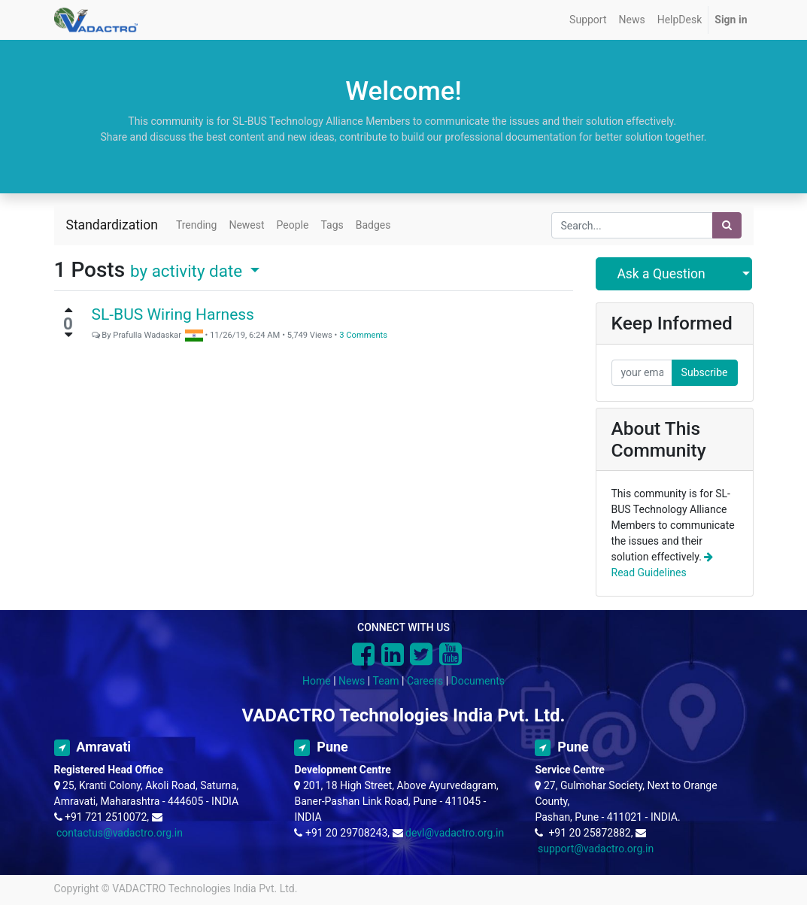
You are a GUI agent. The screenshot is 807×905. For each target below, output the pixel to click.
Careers (425, 681)
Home (316, 681)
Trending (196, 225)
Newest (246, 225)
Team (386, 681)
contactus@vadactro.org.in (119, 833)
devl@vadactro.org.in (454, 833)
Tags (331, 225)
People (293, 225)
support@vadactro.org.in (596, 849)
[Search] (727, 225)
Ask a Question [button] (661, 273)
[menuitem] (587, 20)
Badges (373, 225)
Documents (478, 681)
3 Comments (363, 335)
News (351, 681)
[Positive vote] (68, 310)
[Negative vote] (68, 335)
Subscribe (704, 372)
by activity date (188, 271)
